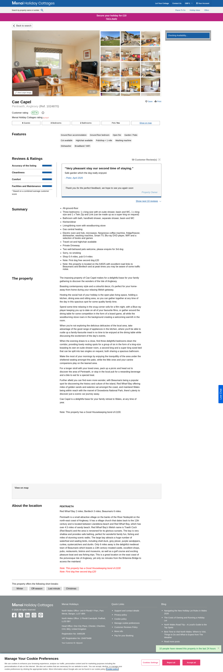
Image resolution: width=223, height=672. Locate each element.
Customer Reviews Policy (126, 627)
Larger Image (23, 92)
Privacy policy (120, 615)
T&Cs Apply (111, 19)
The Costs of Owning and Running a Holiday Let (184, 619)
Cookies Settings (150, 662)
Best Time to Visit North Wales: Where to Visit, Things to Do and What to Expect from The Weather (185, 635)
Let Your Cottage (162, 3)
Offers (206, 10)
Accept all (191, 662)
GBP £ (189, 3)
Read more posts (172, 641)
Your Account (202, 3)
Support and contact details (126, 611)
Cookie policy (120, 619)
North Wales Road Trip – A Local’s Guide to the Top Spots (185, 626)
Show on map (146, 123)
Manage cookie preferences (127, 623)
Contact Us (176, 3)
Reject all (171, 662)
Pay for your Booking (123, 635)
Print (159, 101)
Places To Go (180, 10)
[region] (111, 663)
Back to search (23, 25)
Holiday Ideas (195, 10)
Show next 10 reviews (147, 201)
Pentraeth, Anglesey (35, 106)
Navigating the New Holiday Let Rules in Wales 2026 (185, 612)
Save (150, 101)
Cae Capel (21, 102)
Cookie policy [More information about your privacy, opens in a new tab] (112, 669)
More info (118, 631)
